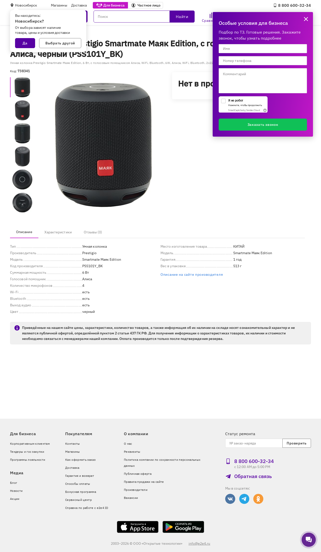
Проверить (296, 443)
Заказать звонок (263, 124)
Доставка (79, 5)
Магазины (59, 5)
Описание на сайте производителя (191, 274)
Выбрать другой (60, 43)
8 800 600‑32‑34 (292, 5)
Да (25, 43)
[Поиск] (144, 17)
